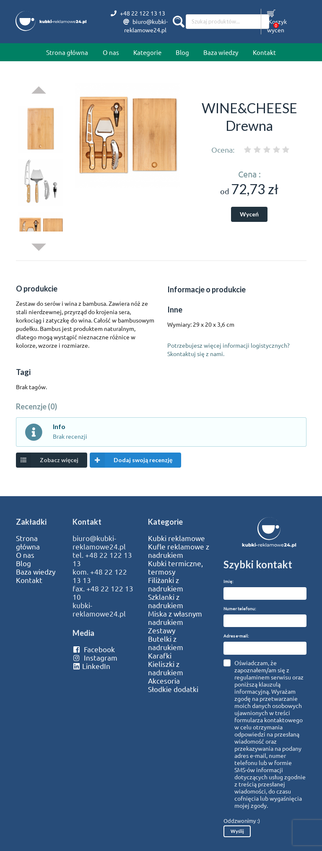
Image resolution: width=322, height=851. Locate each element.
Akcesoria (164, 681)
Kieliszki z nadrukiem (165, 668)
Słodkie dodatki (173, 689)
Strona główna (67, 52)
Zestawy (161, 630)
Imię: (228, 581)
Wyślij (237, 831)
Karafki (159, 655)
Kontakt (264, 52)
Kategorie (147, 52)
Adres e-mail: (236, 635)
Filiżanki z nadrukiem (165, 584)
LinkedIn (91, 666)
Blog (182, 52)
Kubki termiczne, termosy (175, 567)
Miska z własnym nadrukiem (175, 617)
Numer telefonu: (239, 608)
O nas (111, 52)
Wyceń (249, 214)
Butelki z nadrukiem (165, 643)
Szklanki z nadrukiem (165, 601)
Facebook (94, 649)
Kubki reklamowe (176, 538)
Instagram (95, 657)
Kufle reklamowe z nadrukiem (178, 550)
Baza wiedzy (220, 52)
